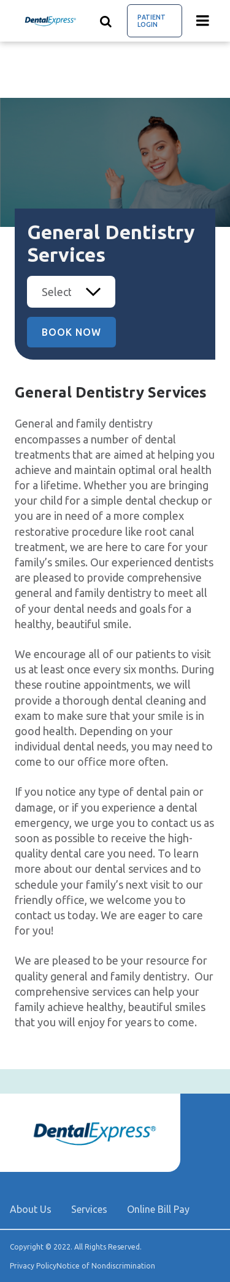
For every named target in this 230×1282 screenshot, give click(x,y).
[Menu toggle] (203, 20)
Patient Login (151, 20)
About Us (31, 1209)
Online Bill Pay (158, 1209)
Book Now (71, 332)
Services (89, 1209)
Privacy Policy (33, 1266)
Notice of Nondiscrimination (105, 1266)
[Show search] (106, 21)
